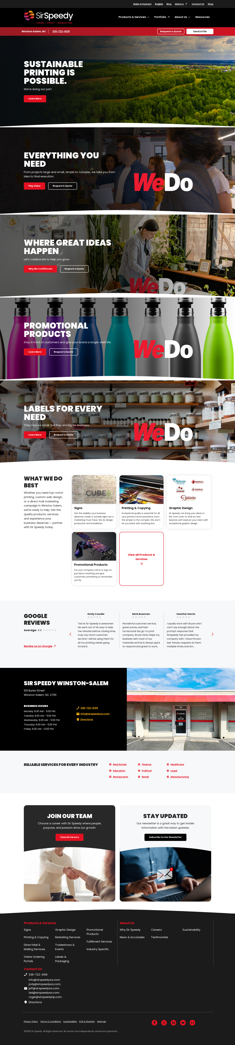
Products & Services (132, 17)
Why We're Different (40, 268)
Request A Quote (62, 185)
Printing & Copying (136, 508)
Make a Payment (142, 4)
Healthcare (177, 764)
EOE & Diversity (87, 1021)
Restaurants (120, 777)
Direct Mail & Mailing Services (34, 947)
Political (147, 770)
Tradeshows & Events (64, 947)
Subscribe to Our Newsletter (165, 837)
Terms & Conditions (50, 1021)
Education (119, 770)
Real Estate (120, 764)
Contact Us (198, 4)
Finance (146, 764)
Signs (78, 508)
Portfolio (160, 17)
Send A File (200, 31)
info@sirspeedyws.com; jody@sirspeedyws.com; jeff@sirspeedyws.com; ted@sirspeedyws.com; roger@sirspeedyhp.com (43, 988)
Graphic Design (181, 508)
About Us (181, 17)
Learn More (35, 98)
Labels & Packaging (62, 959)
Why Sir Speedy (130, 930)
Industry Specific (98, 949)
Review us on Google (38, 646)
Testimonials (159, 937)
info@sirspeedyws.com (93, 714)
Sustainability (191, 930)
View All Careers (69, 837)
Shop (210, 4)
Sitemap (101, 1021)
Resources (202, 17)
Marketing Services (67, 937)
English (159, 4)
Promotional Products (91, 565)
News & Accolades (132, 937)
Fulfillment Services (99, 941)
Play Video (34, 185)
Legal (174, 770)
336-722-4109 (61, 31)
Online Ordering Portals (34, 959)
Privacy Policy (31, 1021)
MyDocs (179, 4)
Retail (145, 777)
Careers (156, 930)
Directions (84, 720)
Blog (169, 4)
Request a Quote (170, 31)
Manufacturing (180, 777)
